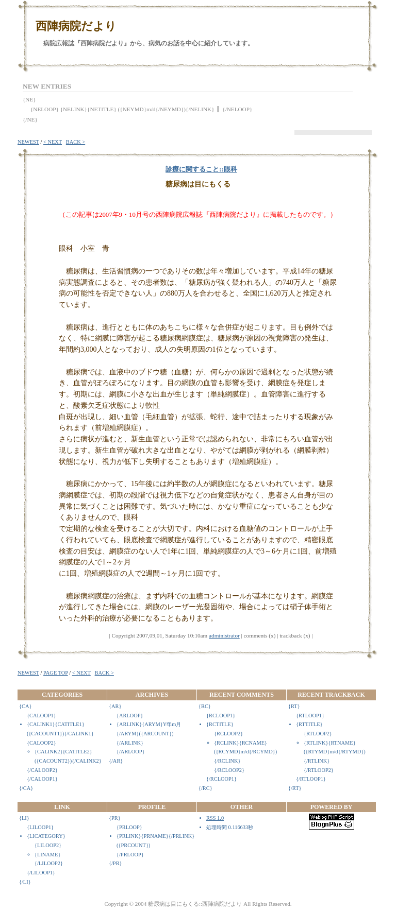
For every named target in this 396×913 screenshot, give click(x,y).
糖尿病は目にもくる (198, 184)
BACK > (75, 142)
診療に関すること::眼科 (201, 169)
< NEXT (52, 142)
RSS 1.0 (215, 818)
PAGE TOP (55, 673)
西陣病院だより (76, 26)
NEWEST (28, 142)
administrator (224, 635)
